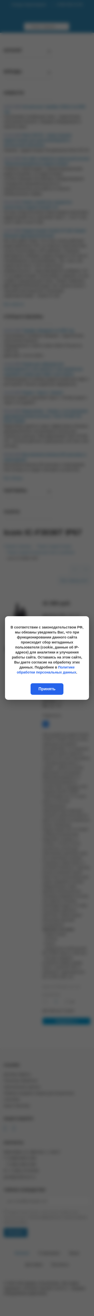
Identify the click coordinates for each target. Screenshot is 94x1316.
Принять (47, 689)
